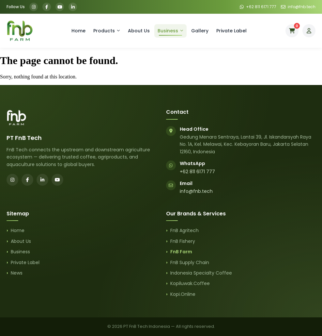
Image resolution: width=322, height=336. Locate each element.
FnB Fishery (182, 241)
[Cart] (292, 30)
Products (106, 30)
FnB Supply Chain (189, 262)
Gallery (199, 30)
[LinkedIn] (73, 7)
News (17, 273)
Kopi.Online (182, 294)
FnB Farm (181, 251)
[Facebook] (46, 7)
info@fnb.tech (196, 191)
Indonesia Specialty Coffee (201, 273)
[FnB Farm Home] (20, 31)
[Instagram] (33, 7)
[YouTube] (59, 7)
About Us (139, 30)
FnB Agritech (184, 230)
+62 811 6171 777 (197, 171)
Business (170, 30)
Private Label (231, 30)
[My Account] (308, 30)
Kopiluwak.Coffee (190, 283)
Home (78, 30)
